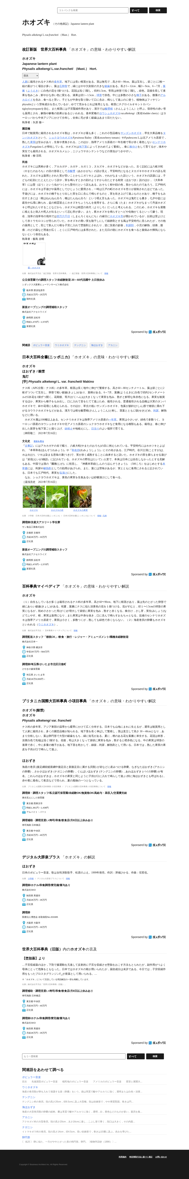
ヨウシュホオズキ (109, 113)
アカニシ (113, 345)
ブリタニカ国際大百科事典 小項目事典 (54, 701)
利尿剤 (130, 225)
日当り (95, 428)
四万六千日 (63, 216)
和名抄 (76, 450)
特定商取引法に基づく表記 (140, 1157)
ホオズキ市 (116, 216)
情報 (106, 273)
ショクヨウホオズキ (61, 137)
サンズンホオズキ (131, 133)
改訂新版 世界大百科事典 (44, 49)
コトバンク (36, 10)
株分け (133, 146)
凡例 (105, 516)
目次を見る (39, 441)
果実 (32, 142)
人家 (24, 81)
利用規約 (122, 1157)
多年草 (58, 81)
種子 (139, 95)
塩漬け (63, 472)
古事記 (29, 445)
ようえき (32, 90)
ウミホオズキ (62, 345)
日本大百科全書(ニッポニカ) (46, 357)
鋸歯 (107, 86)
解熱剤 (47, 468)
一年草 (113, 419)
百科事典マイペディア (41, 586)
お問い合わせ (161, 1157)
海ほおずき (97, 345)
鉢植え (69, 428)
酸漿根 (109, 108)
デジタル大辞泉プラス (41, 857)
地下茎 (83, 146)
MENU (25, 3)
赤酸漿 (71, 171)
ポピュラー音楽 (41, 345)
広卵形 (63, 86)
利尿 (156, 410)
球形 (99, 95)
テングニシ (80, 345)
